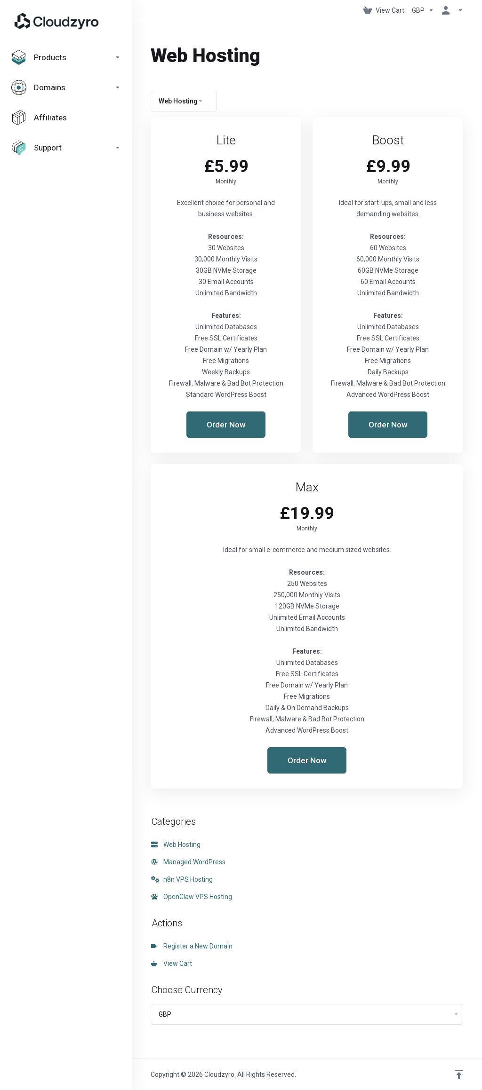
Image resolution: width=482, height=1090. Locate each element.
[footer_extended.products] (66, 57)
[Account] (450, 10)
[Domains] (66, 87)
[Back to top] (459, 1074)
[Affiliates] (66, 118)
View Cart (171, 963)
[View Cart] (384, 10)
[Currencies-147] (423, 10)
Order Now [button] (226, 424)
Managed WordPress (188, 862)
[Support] (66, 148)
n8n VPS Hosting (182, 879)
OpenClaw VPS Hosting (191, 896)
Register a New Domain (192, 946)
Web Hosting (176, 844)
